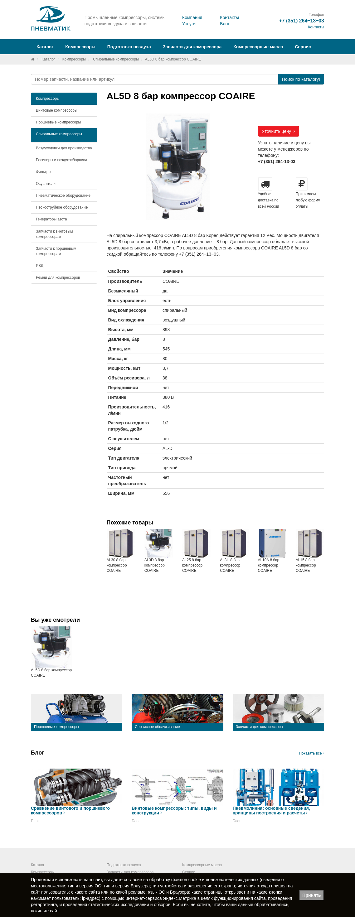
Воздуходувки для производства (64, 148)
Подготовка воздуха (124, 865)
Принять (311, 895)
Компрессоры (74, 59)
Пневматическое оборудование (63, 195)
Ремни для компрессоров (58, 277)
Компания (192, 17)
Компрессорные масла (258, 46)
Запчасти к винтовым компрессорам (54, 234)
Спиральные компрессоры (116, 59)
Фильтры (43, 172)
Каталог (48, 59)
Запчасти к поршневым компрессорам (56, 251)
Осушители (46, 183)
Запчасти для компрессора (192, 46)
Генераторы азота (51, 219)
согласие (133, 879)
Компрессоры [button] (80, 46)
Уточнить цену (278, 131)
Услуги (189, 23)
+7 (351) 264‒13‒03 (301, 20)
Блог (224, 23)
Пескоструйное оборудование (62, 207)
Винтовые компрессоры (56, 110)
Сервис (303, 46)
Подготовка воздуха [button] (129, 46)
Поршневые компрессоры (58, 122)
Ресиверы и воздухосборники (61, 160)
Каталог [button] (44, 46)
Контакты (229, 17)
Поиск (301, 79)
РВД (39, 265)
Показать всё (311, 753)
